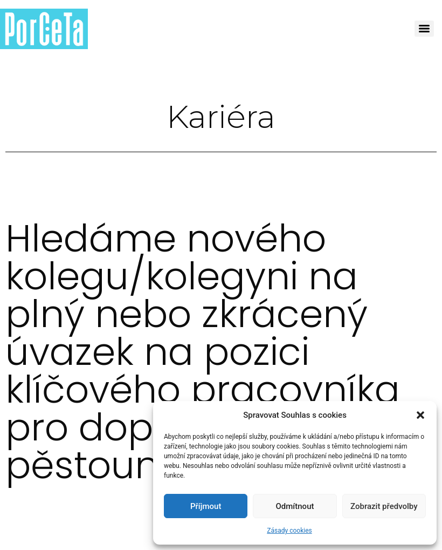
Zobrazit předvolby (384, 506)
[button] (420, 415)
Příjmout (205, 506)
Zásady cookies (289, 530)
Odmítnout (295, 506)
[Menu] (424, 29)
